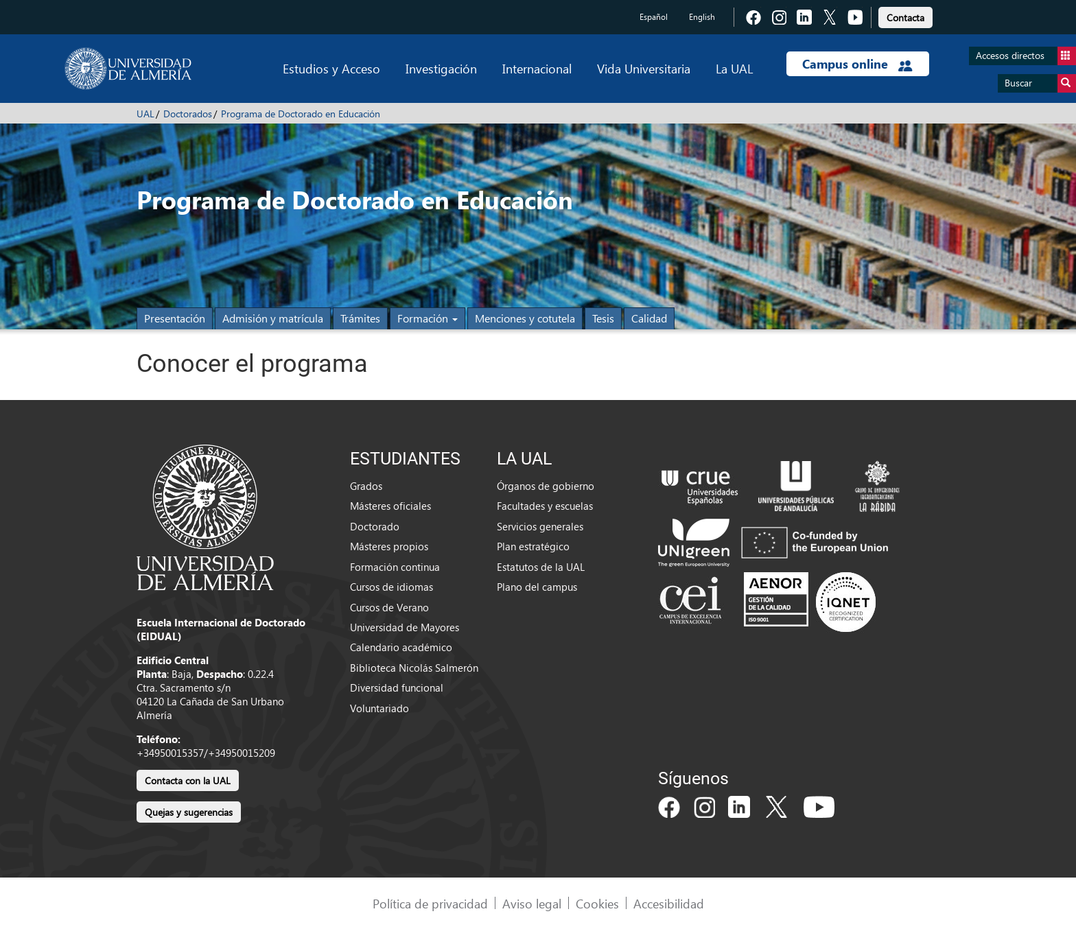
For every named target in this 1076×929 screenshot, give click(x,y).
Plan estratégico (533, 546)
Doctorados (187, 113)
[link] (905, 15)
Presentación (174, 318)
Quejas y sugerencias (189, 812)
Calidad (649, 318)
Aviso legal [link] (531, 903)
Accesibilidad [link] (668, 903)
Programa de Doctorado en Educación (300, 113)
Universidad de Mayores (404, 627)
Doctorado (374, 526)
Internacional (537, 68)
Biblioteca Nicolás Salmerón (414, 667)
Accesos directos (1026, 56)
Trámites (360, 318)
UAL (145, 113)
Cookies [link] (597, 903)
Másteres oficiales (390, 506)
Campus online (857, 64)
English (702, 17)
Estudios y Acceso (331, 68)
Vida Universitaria (643, 68)
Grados (366, 486)
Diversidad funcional (396, 687)
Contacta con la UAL (188, 780)
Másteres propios (389, 546)
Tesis (603, 318)
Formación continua (395, 567)
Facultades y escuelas (545, 506)
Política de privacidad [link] (430, 903)
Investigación (441, 68)
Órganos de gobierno (545, 486)
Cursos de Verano (389, 607)
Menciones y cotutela (525, 318)
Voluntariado (379, 708)
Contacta (905, 17)
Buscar (1040, 83)
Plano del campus (537, 586)
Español (654, 17)
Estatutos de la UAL (541, 567)
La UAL (734, 68)
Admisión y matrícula (272, 318)
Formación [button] (427, 318)
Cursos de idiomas (391, 586)
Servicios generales (540, 526)
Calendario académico (401, 647)
